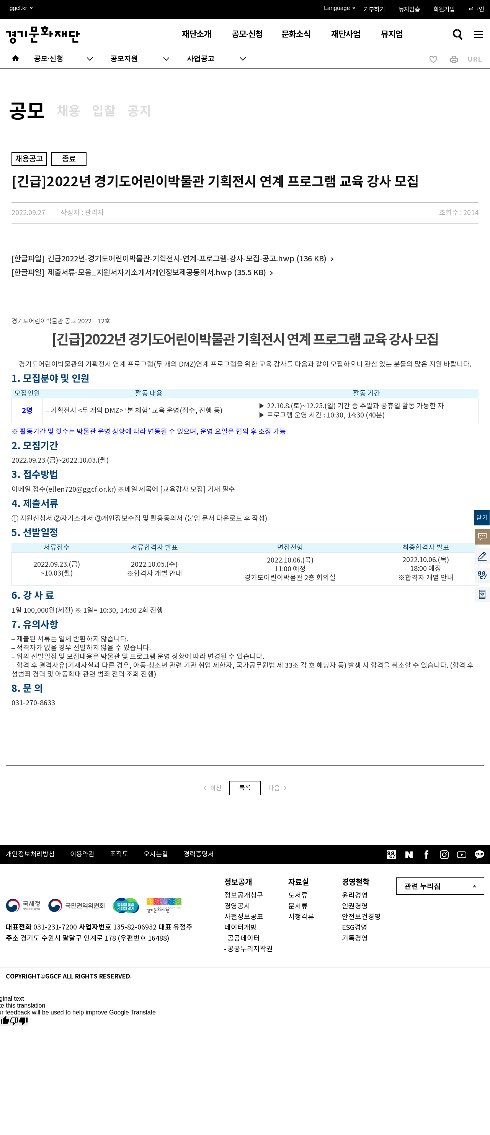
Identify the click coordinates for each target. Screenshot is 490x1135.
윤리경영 (355, 899)
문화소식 (295, 34)
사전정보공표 (243, 921)
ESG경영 (355, 932)
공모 (31, 114)
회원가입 (444, 9)
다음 (277, 792)
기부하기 (374, 9)
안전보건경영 (361, 921)
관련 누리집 (422, 890)
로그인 (476, 9)
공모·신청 (247, 34)
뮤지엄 (392, 34)
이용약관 (86, 859)
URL (474, 59)
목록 (245, 791)
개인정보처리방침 (32, 859)
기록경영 (355, 942)
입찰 (120, 113)
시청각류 (301, 921)
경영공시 (237, 910)
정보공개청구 (243, 899)
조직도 (124, 859)
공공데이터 (243, 942)
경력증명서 (207, 859)
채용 (79, 113)
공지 (161, 113)
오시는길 (162, 859)
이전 (213, 792)
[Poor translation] (19, 1025)
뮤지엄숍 (409, 9)
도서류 (298, 899)
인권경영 (355, 910)
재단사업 (345, 34)
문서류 (298, 910)
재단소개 (196, 34)
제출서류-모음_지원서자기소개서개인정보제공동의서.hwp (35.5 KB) (156, 276)
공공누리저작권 (250, 953)
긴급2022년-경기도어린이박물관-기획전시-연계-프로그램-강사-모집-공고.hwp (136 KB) (187, 262)
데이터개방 (240, 932)
